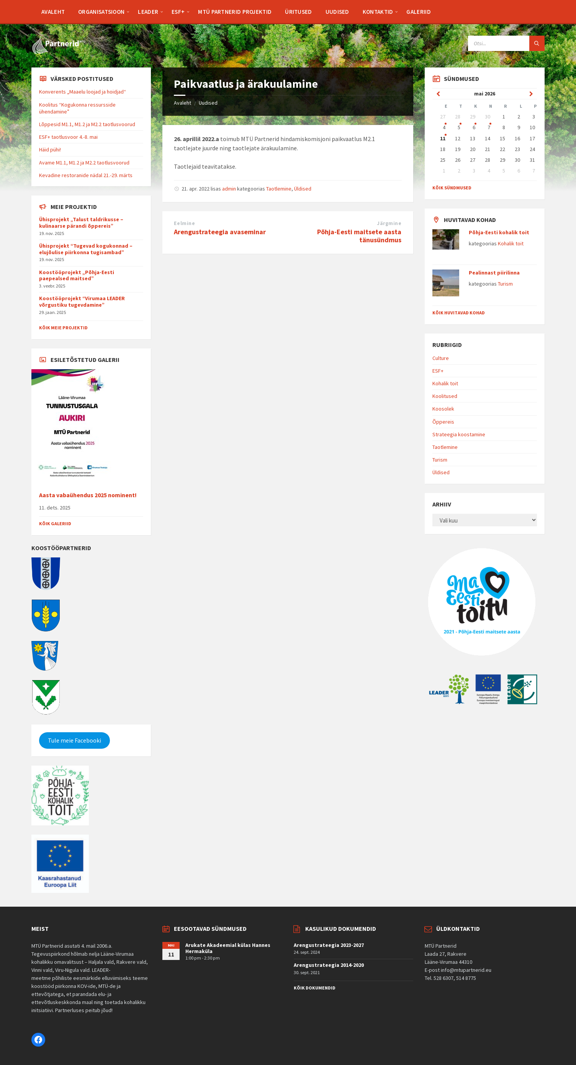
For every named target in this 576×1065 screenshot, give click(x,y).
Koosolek (443, 408)
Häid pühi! (50, 149)
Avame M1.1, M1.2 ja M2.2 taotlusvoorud (84, 162)
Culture (440, 358)
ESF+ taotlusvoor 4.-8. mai (68, 136)
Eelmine (184, 223)
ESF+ (437, 370)
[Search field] (506, 43)
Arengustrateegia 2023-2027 (329, 945)
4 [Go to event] (444, 127)
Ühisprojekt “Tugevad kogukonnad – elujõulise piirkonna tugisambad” (86, 249)
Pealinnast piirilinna (494, 272)
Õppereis (443, 421)
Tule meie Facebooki (74, 740)
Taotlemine (278, 188)
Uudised (208, 102)
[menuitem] (53, 11)
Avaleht (182, 102)
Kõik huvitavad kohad (458, 313)
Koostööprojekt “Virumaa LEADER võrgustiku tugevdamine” (82, 301)
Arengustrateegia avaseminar (220, 231)
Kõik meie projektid (63, 327)
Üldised (302, 188)
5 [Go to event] (459, 127)
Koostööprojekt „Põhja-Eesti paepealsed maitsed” (76, 275)
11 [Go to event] (442, 138)
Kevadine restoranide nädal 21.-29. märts (86, 175)
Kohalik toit (511, 243)
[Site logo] (58, 52)
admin (229, 188)
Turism (505, 283)
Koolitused (444, 396)
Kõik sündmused (451, 188)
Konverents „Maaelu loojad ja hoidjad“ (82, 91)
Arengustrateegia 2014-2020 (329, 964)
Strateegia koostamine (458, 434)
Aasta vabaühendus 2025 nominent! (88, 495)
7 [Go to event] (489, 127)
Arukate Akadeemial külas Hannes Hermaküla (227, 948)
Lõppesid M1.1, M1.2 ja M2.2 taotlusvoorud (87, 124)
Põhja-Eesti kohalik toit (499, 232)
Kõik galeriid (55, 523)
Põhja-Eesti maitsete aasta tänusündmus (359, 235)
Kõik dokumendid (314, 988)
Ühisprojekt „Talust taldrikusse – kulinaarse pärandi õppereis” (81, 222)
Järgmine (389, 223)
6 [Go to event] (474, 127)
